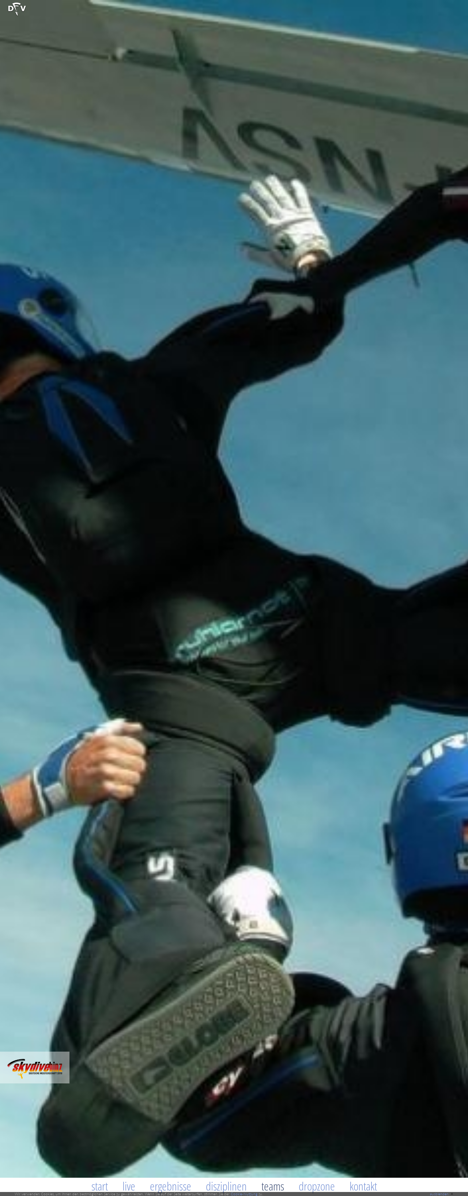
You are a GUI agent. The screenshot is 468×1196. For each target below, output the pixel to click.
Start (99, 1186)
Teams (272, 1186)
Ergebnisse (170, 1186)
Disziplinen (226, 1186)
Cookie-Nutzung (244, 1194)
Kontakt (363, 1186)
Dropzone (317, 1186)
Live (128, 1186)
